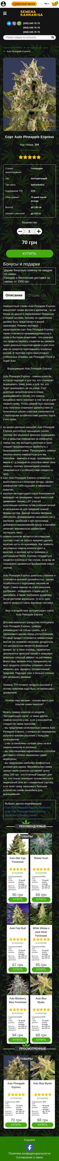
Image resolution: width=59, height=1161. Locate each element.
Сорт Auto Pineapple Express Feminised (28, 807)
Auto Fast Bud (18, 928)
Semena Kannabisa (12, 47)
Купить (29, 253)
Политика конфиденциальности (30, 1153)
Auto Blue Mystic (42, 1083)
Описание (14, 295)
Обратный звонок (24, 4)
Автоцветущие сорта (37, 47)
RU (47, 4)
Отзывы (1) (37, 295)
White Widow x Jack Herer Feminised (41, 932)
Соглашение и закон (29, 1157)
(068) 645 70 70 (31, 32)
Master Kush (41, 858)
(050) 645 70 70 (31, 23)
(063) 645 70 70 (31, 27)
